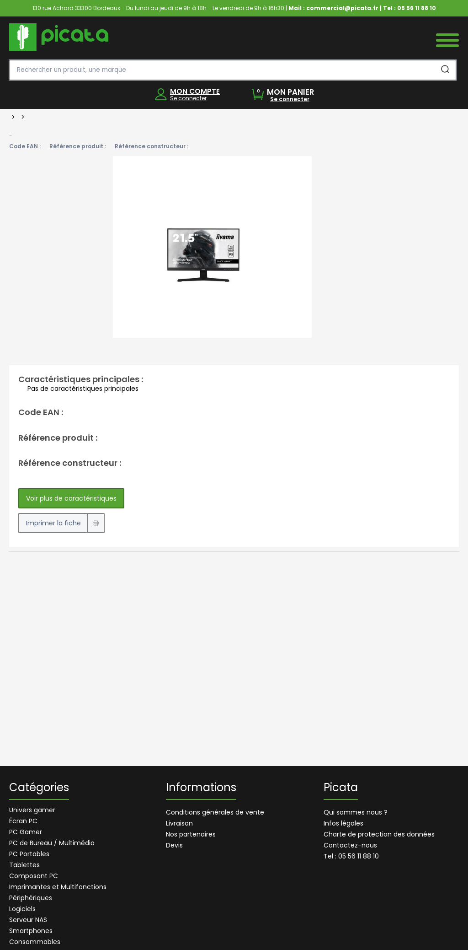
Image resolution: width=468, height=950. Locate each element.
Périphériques (30, 897)
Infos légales (343, 823)
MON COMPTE (195, 91)
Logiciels (22, 908)
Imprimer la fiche (53, 523)
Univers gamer (32, 810)
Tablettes (24, 864)
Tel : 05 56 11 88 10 (351, 856)
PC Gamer (25, 832)
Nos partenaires (191, 834)
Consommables (34, 941)
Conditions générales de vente (215, 812)
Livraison (179, 823)
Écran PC (23, 821)
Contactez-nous (350, 845)
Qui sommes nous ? (356, 812)
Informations (201, 788)
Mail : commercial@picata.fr (333, 8)
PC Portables (29, 853)
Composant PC (33, 875)
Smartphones (31, 930)
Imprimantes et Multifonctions (57, 886)
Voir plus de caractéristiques (71, 498)
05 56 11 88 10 (416, 8)
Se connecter (188, 98)
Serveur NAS (28, 919)
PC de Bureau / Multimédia (52, 842)
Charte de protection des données (379, 834)
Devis (174, 845)
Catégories (39, 788)
